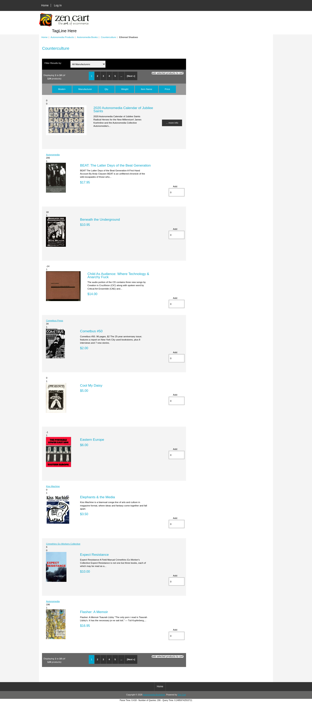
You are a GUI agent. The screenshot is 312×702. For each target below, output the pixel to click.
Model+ (62, 89)
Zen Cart (182, 695)
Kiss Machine (53, 486)
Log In (58, 5)
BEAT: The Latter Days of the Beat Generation (115, 165)
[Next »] (131, 76)
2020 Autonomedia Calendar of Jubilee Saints (123, 109)
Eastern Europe (92, 440)
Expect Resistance (94, 555)
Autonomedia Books (87, 37)
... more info (172, 122)
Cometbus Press (54, 320)
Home (45, 5)
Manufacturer (85, 89)
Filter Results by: (53, 63)
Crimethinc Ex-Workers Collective (63, 543)
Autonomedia (52, 154)
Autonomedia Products (62, 37)
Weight (124, 89)
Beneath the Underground (100, 219)
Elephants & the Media (97, 497)
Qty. (106, 89)
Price (167, 89)
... (121, 76)
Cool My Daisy (91, 385)
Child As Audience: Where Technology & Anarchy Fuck (118, 275)
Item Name (146, 89)
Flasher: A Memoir (94, 612)
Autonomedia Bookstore (154, 695)
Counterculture (108, 37)
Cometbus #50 (91, 331)
